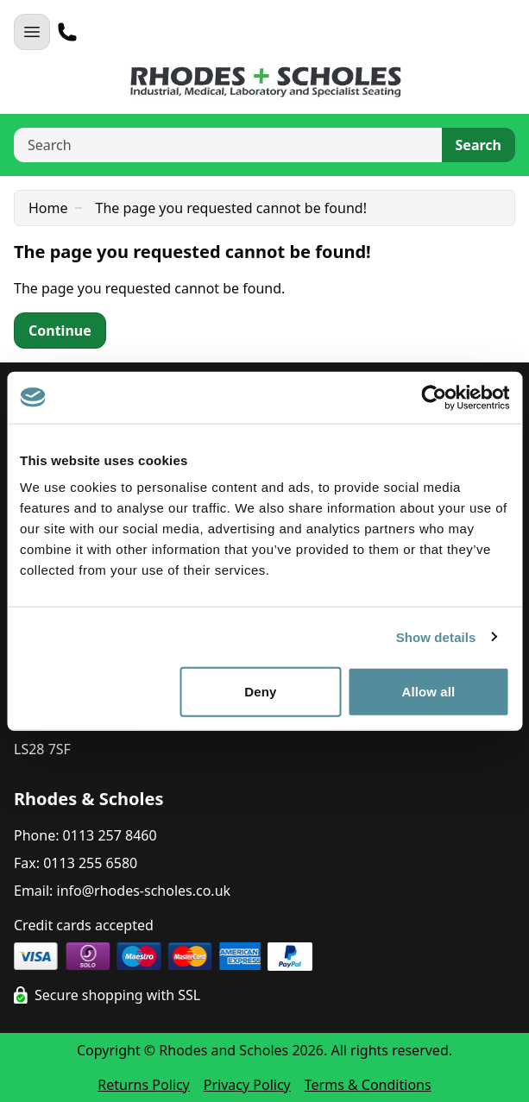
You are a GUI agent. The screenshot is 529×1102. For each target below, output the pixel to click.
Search (478, 144)
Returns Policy (143, 1084)
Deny (260, 691)
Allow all (429, 691)
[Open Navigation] (32, 32)
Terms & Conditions (368, 1084)
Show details (436, 636)
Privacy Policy (247, 1084)
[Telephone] (67, 32)
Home (48, 207)
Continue (59, 330)
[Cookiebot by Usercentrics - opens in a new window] (433, 397)
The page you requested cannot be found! (231, 207)
